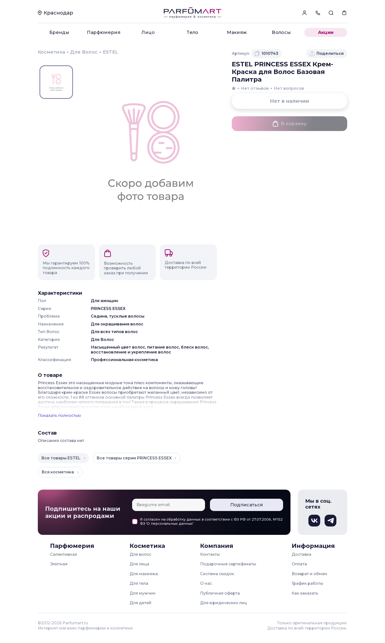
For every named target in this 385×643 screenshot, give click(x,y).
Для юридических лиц (223, 602)
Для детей (140, 602)
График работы (307, 583)
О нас (206, 583)
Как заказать (305, 593)
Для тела (139, 583)
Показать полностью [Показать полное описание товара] (59, 415)
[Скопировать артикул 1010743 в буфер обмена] (266, 53)
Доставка (301, 554)
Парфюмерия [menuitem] (103, 32)
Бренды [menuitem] (59, 32)
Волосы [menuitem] (281, 32)
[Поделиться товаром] (326, 53)
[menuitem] (304, 13)
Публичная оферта (220, 593)
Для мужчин (143, 593)
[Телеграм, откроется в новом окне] (330, 520)
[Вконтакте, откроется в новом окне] (314, 520)
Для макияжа (144, 573)
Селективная (63, 554)
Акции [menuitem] (326, 32)
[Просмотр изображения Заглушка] (56, 82)
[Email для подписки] (169, 505)
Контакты (210, 554)
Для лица (139, 564)
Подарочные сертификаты (228, 564)
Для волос (140, 554)
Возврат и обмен (309, 573)
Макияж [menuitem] (237, 32)
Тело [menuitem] (192, 32)
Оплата (299, 564)
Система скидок (217, 573)
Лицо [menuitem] (147, 32)
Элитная (59, 564)
